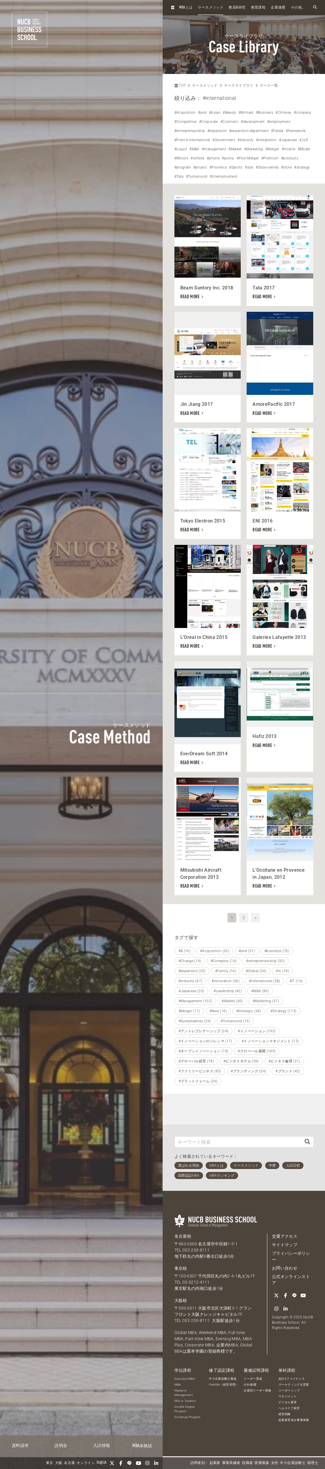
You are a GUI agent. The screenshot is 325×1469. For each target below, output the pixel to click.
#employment (279, 122)
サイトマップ (284, 1244)
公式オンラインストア (291, 1279)
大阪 (58, 1463)
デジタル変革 (287, 1402)
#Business (264, 113)
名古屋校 (182, 1236)
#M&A (194, 149)
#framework (296, 131)
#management (214, 149)
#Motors (181, 158)
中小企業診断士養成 (222, 1378)
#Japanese (288, 140)
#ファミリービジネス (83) (200, 1071)
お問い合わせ (284, 1268)
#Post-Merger (248, 158)
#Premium (270, 158)
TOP (180, 85)
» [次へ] (255, 917)
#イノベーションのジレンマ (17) (205, 1041)
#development (253, 122)
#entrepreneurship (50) (265, 961)
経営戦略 (284, 1414)
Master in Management (183, 1393)
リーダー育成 (253, 1378)
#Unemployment (224, 176)
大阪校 (180, 1300)
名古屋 (69, 1463)
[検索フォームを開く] (315, 7)
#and (202, 113)
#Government (223, 140)
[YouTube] (138, 1463)
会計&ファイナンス (291, 1378)
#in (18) (282, 971)
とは (186, 7)
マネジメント (287, 1396)
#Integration (266, 140)
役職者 (247, 1463)
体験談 (142, 1446)
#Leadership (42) (228, 991)
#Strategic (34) (248, 1011)
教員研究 (237, 7)
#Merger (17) (189, 1011)
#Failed (277, 131)
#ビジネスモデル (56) (241, 1061)
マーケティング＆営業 (293, 1384)
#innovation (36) (226, 981)
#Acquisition (185, 113)
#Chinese (283, 113)
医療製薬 (262, 1463)
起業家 (214, 1463)
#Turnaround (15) (235, 1021)
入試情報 (101, 1446)
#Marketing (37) (266, 1001)
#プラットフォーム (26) (198, 1081)
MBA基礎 (250, 1384)
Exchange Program (187, 1417)
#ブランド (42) (287, 1071)
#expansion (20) (192, 971)
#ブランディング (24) (248, 1071)
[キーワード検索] (238, 1142)
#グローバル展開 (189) (256, 1051)
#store (286, 167)
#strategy (302, 167)
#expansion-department (249, 131)
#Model (304, 149)
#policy (228, 158)
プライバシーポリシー (291, 1256)
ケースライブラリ (238, 85)
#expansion (217, 131)
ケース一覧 (269, 85)
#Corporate (208, 122)
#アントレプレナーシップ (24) (204, 1031)
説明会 (61, 1446)
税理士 (312, 1463)
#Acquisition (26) (214, 951)
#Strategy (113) (283, 1011)
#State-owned (267, 167)
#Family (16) (225, 971)
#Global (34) (256, 971)
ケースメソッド (210, 7)
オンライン (86, 1463)
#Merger (272, 149)
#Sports (235, 167)
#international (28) (264, 981)
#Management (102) (195, 1001)
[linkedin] (156, 1463)
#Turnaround (196, 176)
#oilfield (197, 158)
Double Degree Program (184, 1409)
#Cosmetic (229, 122)
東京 (49, 1463)
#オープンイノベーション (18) (204, 1051)
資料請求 (20, 1446)
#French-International (192, 140)
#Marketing (253, 149)
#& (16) (185, 951)
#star (249, 167)
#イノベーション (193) (256, 1031)
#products (289, 158)
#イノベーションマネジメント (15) (270, 1041)
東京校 (180, 1268)
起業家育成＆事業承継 (293, 1420)
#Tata (179, 176)
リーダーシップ (289, 1390)
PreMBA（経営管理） (223, 1384)
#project (200, 167)
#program (182, 167)
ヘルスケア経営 (289, 1408)
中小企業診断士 (292, 1463)
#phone (213, 158)
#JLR (303, 140)
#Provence (218, 167)
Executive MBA (184, 1378)
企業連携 (278, 7)
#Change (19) (190, 961)
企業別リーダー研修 (257, 1390)
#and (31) (247, 951)
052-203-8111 (195, 1250)
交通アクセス (284, 1236)
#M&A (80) (260, 991)
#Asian (214, 113)
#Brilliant (246, 113)
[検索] (307, 1142)
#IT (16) (296, 981)
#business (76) (276, 951)
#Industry (245, 140)
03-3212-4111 (195, 1282)
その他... (298, 7)
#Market (235, 149)
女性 (274, 1463)
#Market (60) (232, 1001)
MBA (177, 1384)
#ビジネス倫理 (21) (284, 1061)
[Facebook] (120, 1463)
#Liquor (180, 149)
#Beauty (229, 113)
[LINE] (129, 1463)
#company (302, 113)
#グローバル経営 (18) (196, 1061)
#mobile (288, 149)
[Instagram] (147, 1463)
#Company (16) (224, 961)
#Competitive (185, 122)
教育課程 (258, 7)
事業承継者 (231, 1463)
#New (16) (218, 1011)
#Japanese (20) (191, 991)
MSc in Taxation (185, 1400)
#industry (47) (190, 981)
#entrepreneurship (189, 131)
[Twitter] (112, 1463)
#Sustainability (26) (195, 1021)
